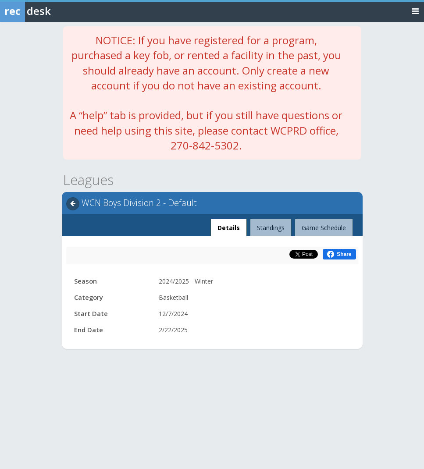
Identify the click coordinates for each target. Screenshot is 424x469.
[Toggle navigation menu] (415, 10)
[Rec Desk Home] (48, 11)
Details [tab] (229, 225)
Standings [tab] (271, 228)
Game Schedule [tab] (324, 228)
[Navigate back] (72, 203)
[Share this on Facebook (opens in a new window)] (339, 254)
